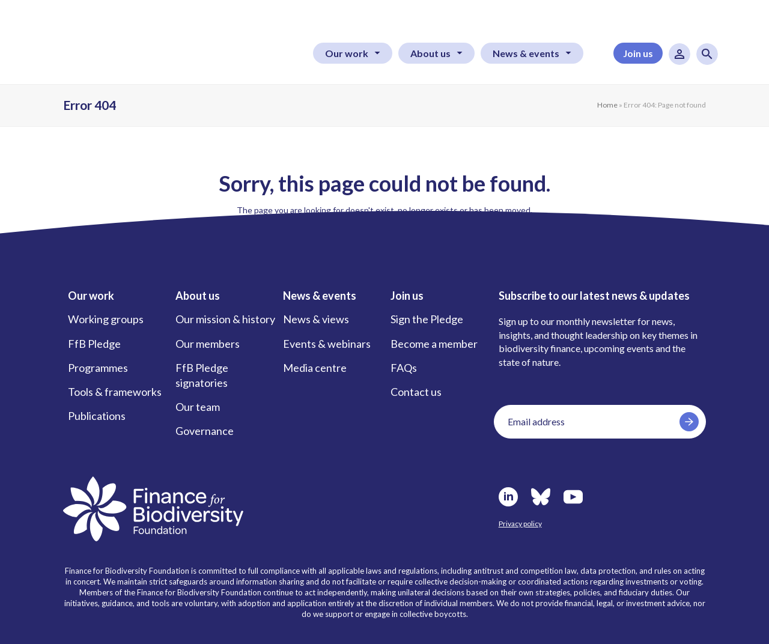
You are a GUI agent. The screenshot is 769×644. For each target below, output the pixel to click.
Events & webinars (327, 343)
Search (707, 54)
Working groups (106, 319)
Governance (204, 430)
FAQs (404, 367)
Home (607, 104)
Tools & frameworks (115, 391)
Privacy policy (520, 523)
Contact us (416, 391)
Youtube (573, 496)
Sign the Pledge (427, 319)
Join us (638, 53)
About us (430, 53)
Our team (197, 406)
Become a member (434, 343)
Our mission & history (225, 319)
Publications (97, 415)
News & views (316, 319)
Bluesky (540, 496)
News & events (526, 53)
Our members (207, 343)
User (679, 54)
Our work (346, 53)
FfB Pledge (94, 343)
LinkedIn (508, 496)
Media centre (315, 367)
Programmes (98, 367)
